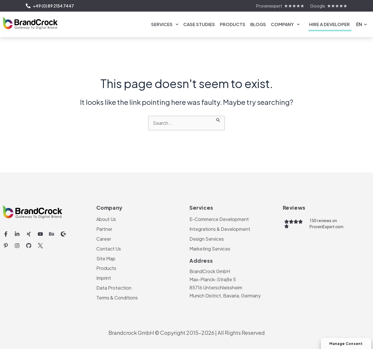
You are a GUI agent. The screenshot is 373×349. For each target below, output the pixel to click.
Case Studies (199, 24)
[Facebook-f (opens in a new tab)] (6, 234)
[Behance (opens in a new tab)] (51, 234)
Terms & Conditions (117, 298)
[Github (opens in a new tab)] (29, 245)
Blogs (258, 24)
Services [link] (165, 24)
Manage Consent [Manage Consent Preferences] (344, 343)
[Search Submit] (218, 119)
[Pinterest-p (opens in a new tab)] (6, 245)
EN (359, 24)
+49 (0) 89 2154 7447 (50, 5)
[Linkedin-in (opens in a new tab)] (17, 234)
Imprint (103, 278)
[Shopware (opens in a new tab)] (63, 234)
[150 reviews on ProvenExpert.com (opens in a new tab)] (339, 224)
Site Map (105, 258)
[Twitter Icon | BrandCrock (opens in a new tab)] (40, 245)
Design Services (206, 238)
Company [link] (285, 24)
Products (232, 24)
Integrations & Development (219, 229)
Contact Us (108, 248)
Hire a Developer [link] (329, 24)
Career (103, 238)
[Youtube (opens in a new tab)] (40, 234)
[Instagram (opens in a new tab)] (17, 245)
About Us (106, 219)
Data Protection (113, 288)
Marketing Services (209, 248)
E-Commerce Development (219, 219)
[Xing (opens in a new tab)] (29, 234)
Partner (104, 229)
